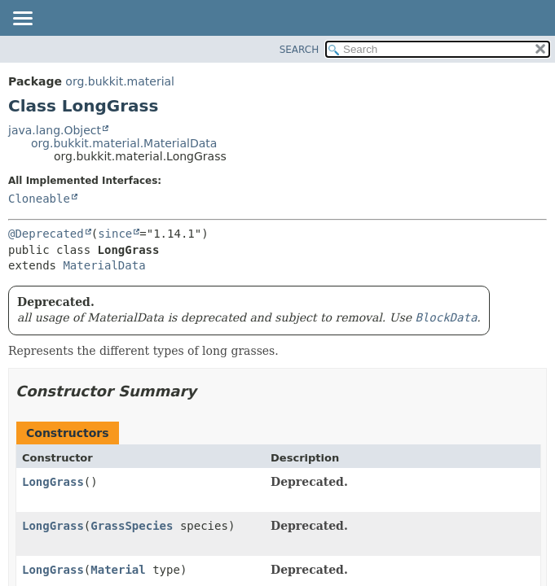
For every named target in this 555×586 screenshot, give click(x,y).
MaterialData (104, 265)
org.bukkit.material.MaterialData (124, 143)
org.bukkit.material (119, 81)
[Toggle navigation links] (22, 19)
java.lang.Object (54, 130)
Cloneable (39, 198)
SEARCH (299, 49)
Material (117, 569)
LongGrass (53, 481)
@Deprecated (46, 233)
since (115, 233)
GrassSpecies (131, 525)
